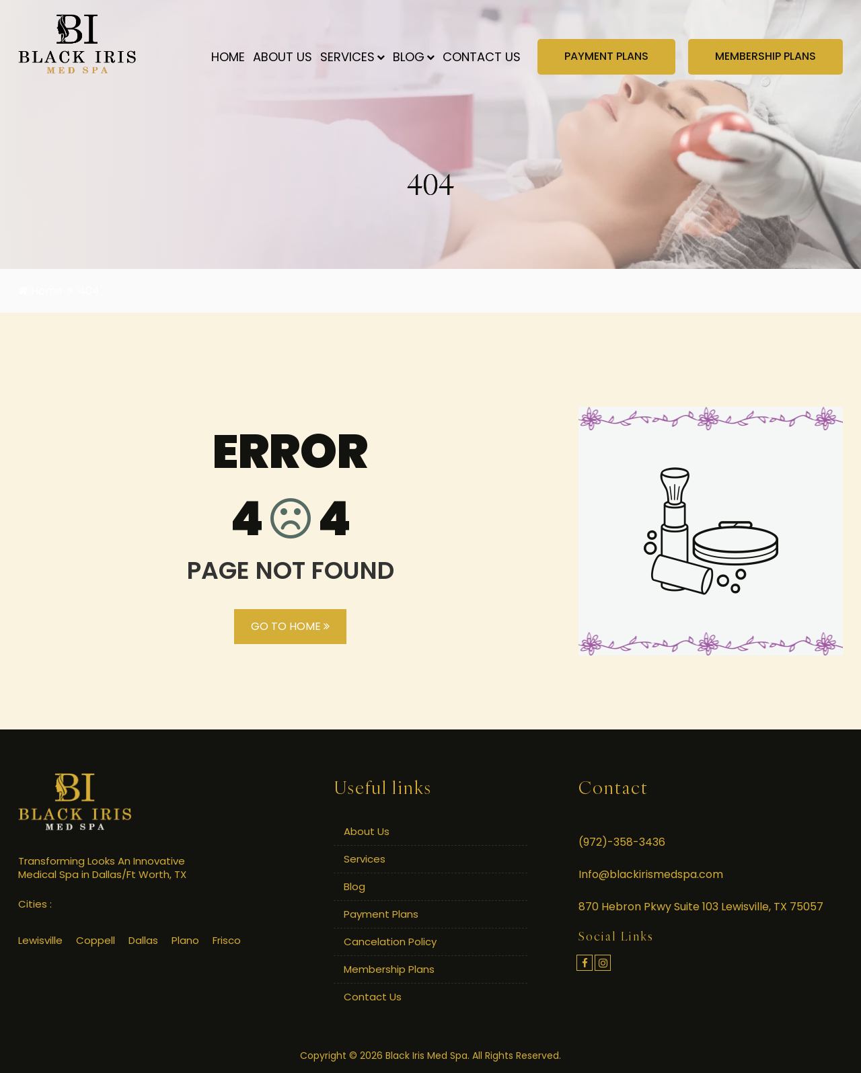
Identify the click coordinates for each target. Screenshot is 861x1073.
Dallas (143, 940)
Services (352, 56)
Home (228, 56)
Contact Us (482, 56)
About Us (282, 56)
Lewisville (40, 940)
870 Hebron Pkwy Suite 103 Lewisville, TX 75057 (700, 906)
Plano (185, 940)
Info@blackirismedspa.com (650, 874)
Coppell (95, 940)
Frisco (227, 940)
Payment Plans (381, 914)
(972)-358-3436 (621, 842)
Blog (414, 56)
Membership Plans (389, 969)
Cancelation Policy (390, 942)
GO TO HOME (290, 626)
